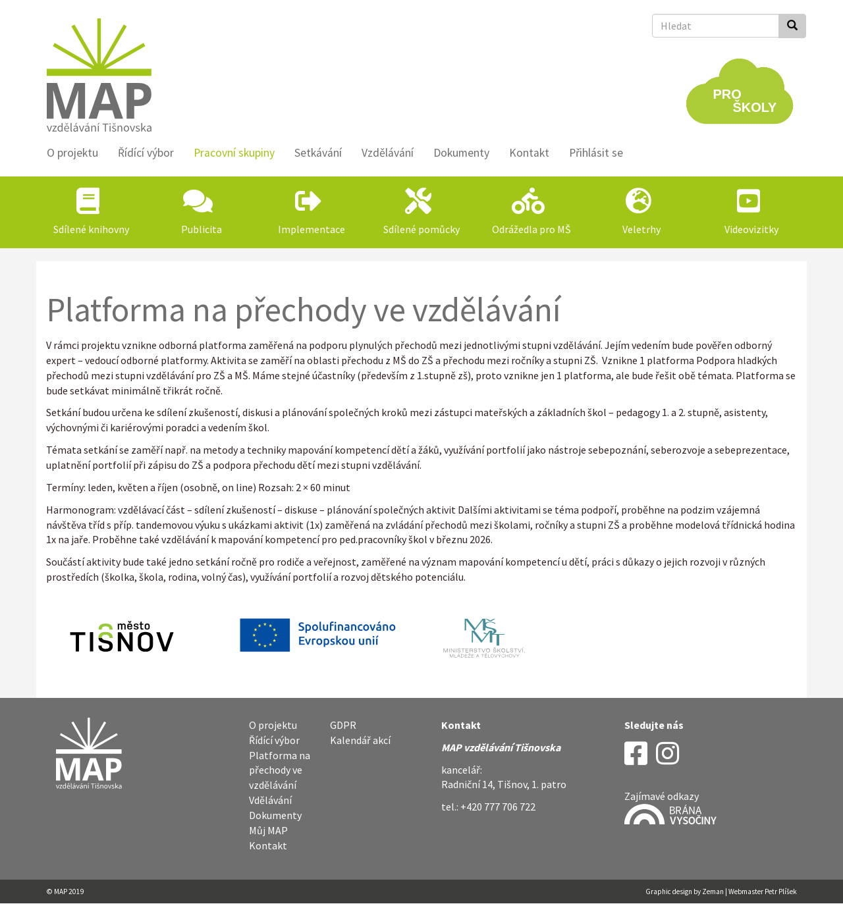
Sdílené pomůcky (421, 229)
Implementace (311, 229)
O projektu (72, 153)
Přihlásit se (596, 153)
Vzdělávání (388, 153)
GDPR (343, 724)
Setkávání (318, 153)
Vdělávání (270, 800)
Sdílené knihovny (91, 229)
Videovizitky (751, 229)
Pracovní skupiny (234, 153)
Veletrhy (641, 229)
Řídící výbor (146, 153)
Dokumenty (461, 153)
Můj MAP (268, 830)
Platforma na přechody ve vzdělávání (279, 770)
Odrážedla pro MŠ (531, 229)
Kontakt (529, 153)
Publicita (201, 229)
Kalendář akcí (360, 740)
